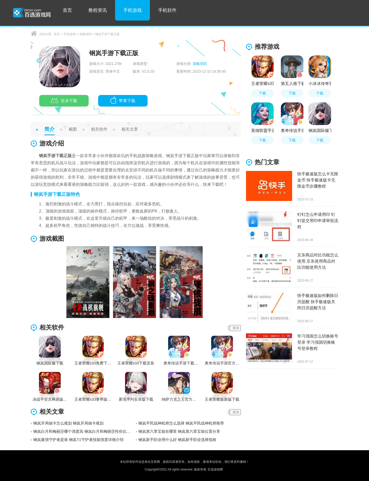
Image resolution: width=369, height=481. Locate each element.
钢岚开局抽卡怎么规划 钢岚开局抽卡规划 (68, 423)
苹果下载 (122, 101)
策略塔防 (85, 34)
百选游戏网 (215, 469)
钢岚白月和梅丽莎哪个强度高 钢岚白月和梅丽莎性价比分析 (83, 431)
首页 (67, 10)
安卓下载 (64, 101)
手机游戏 (132, 10)
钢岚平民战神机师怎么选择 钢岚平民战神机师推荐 (181, 423)
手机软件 (167, 10)
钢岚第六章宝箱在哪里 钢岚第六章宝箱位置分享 (179, 431)
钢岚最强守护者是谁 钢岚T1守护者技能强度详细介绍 (78, 439)
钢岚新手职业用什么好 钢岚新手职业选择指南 (177, 439)
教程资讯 (97, 10)
